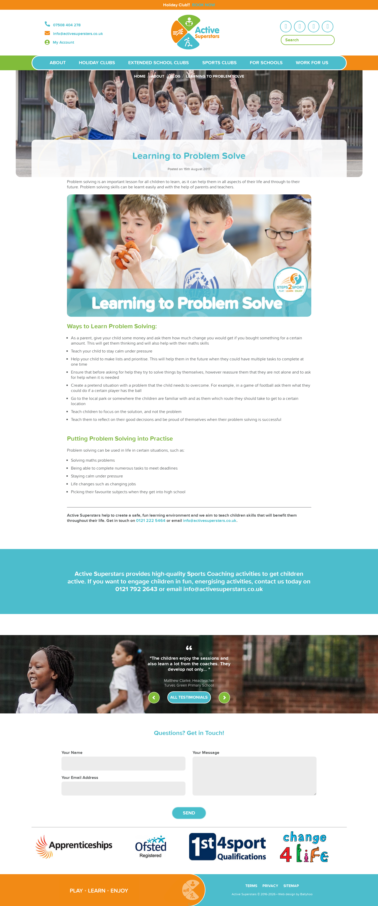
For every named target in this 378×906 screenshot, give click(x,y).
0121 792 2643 (136, 589)
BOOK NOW (203, 5)
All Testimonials (189, 697)
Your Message (206, 752)
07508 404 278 (67, 25)
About (157, 76)
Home (140, 76)
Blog (175, 76)
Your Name (71, 752)
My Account (63, 42)
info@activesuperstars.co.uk (78, 33)
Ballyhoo (306, 894)
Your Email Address (79, 777)
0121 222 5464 (150, 520)
